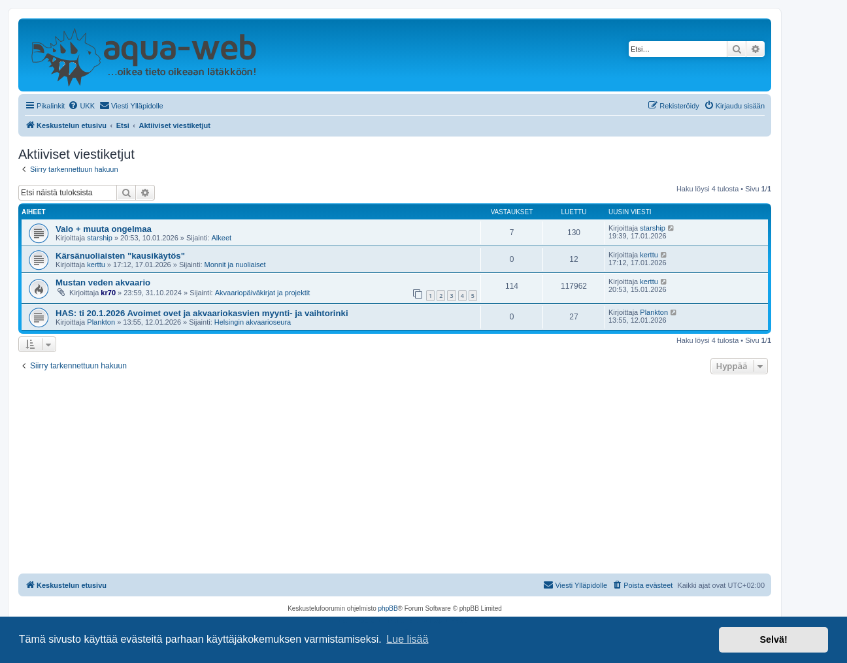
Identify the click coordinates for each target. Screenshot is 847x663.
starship (99, 238)
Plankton (101, 322)
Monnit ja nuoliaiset (235, 264)
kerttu (96, 264)
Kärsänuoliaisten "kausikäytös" (120, 256)
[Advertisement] (394, 475)
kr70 (108, 293)
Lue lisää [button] (407, 639)
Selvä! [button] (773, 639)
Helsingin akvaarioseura (252, 322)
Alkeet (222, 238)
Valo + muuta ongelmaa (104, 229)
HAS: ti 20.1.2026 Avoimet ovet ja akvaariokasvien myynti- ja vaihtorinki (202, 313)
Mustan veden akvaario (103, 282)
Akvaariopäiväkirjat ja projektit (262, 293)
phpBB (388, 608)
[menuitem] (81, 106)
